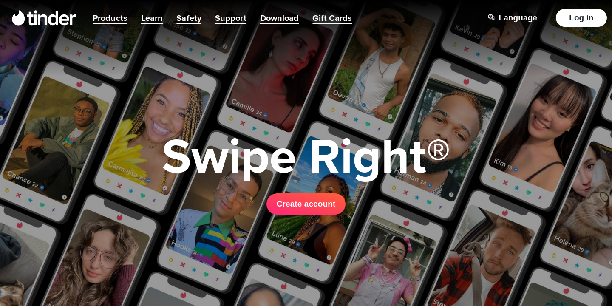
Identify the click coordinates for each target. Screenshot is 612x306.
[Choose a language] (513, 18)
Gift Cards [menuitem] (332, 18)
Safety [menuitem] (188, 18)
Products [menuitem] (110, 18)
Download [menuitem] (279, 18)
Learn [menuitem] (152, 18)
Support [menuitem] (230, 18)
